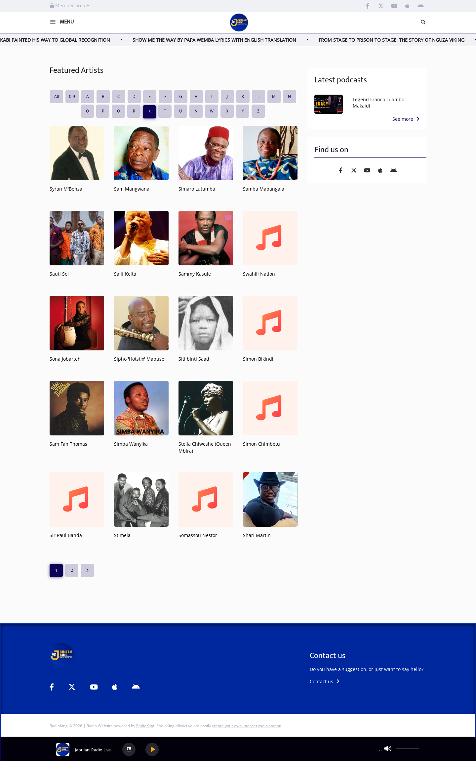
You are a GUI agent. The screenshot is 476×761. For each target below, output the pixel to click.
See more (405, 119)
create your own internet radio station (246, 726)
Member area (69, 5)
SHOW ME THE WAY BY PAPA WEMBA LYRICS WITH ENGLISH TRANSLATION (223, 40)
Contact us (324, 681)
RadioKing (145, 726)
